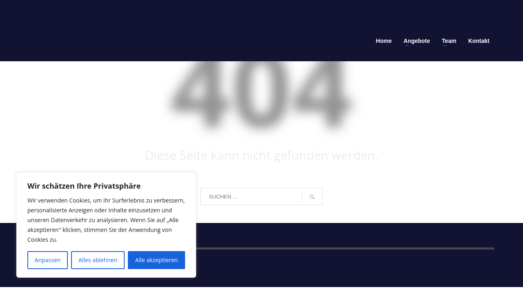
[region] (106, 225)
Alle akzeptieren (156, 260)
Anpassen (48, 260)
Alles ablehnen (97, 260)
